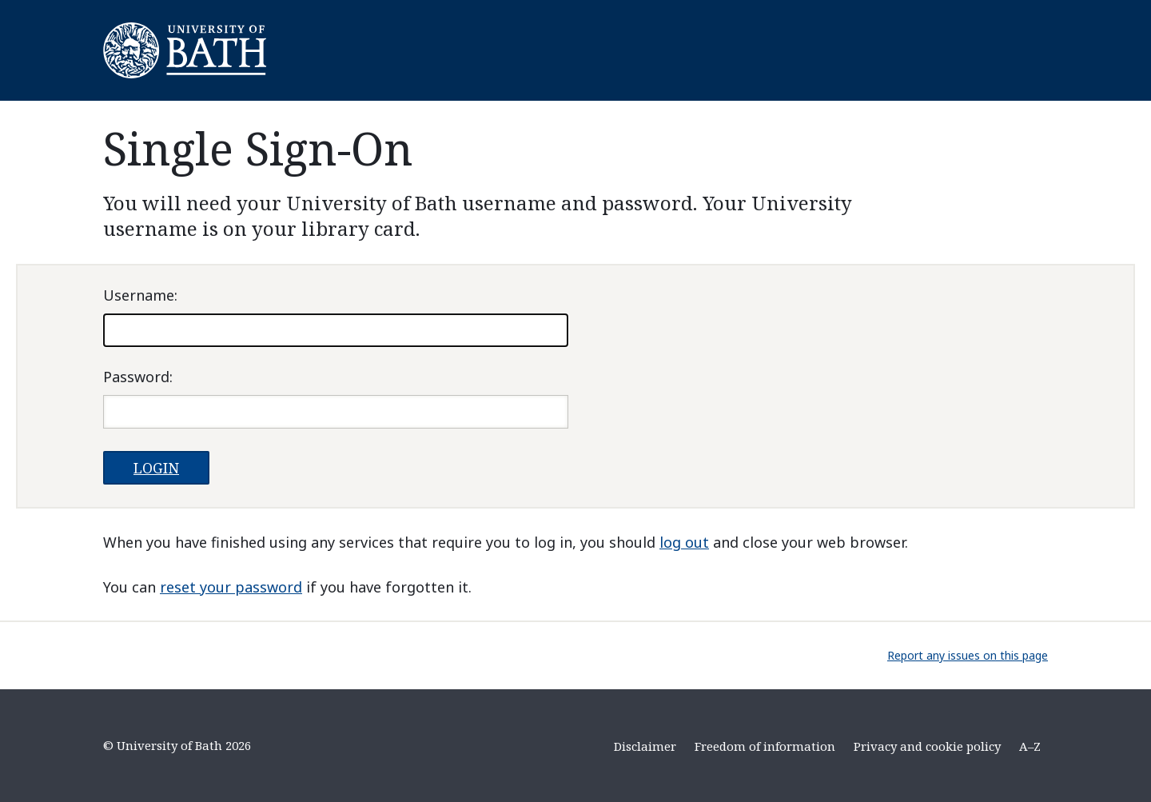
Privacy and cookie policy (927, 746)
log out (684, 542)
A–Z (1030, 746)
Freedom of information (765, 746)
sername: (140, 295)
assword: (138, 376)
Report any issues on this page (967, 655)
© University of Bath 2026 (177, 745)
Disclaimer (645, 746)
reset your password (231, 587)
